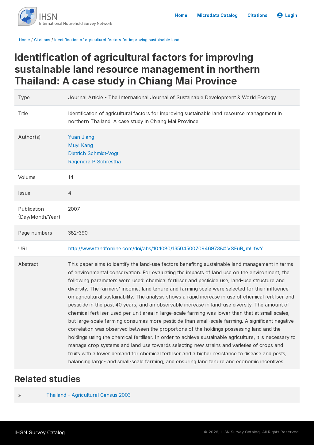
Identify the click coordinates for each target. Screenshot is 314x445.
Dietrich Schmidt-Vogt (93, 153)
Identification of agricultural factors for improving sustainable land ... (118, 39)
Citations (257, 15)
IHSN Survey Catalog (39, 432)
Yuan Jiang (81, 137)
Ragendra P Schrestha (94, 161)
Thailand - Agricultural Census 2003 (88, 395)
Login (287, 15)
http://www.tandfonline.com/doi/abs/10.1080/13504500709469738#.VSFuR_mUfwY (165, 248)
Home (181, 15)
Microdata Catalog (217, 15)
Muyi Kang (80, 145)
